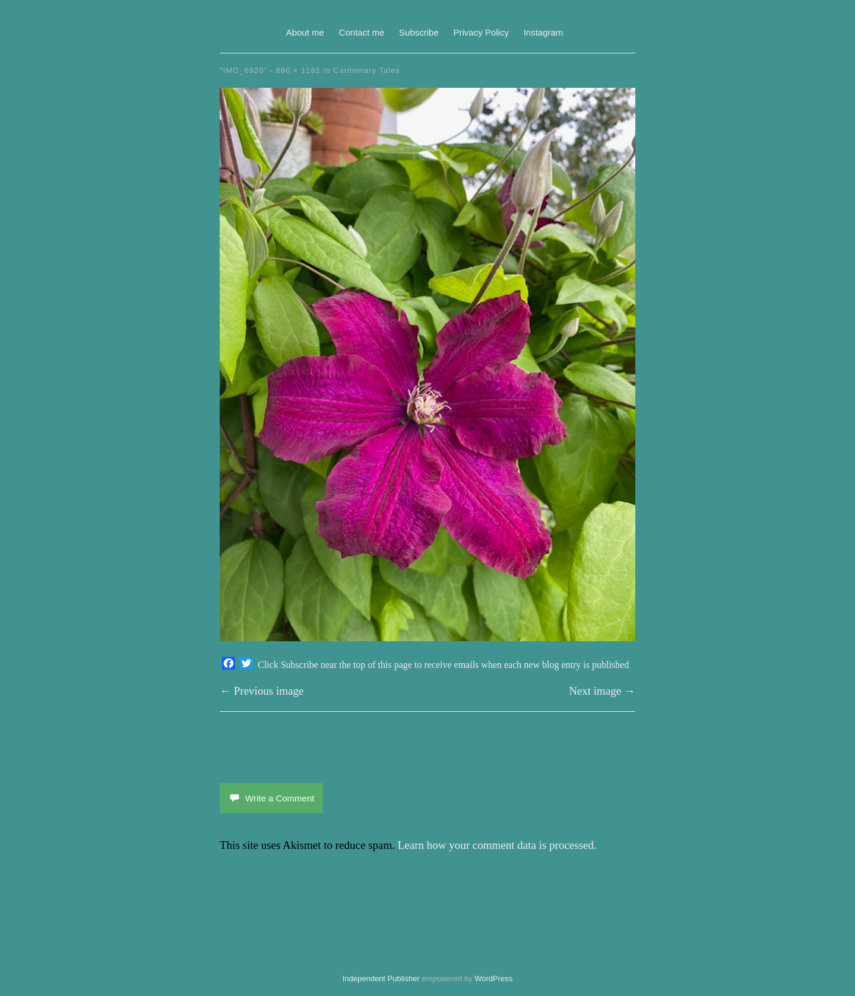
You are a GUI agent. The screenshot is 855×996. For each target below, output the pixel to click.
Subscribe (419, 32)
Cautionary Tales (366, 70)
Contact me (362, 32)
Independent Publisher (381, 978)
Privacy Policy (481, 32)
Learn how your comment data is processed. (497, 845)
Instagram (543, 32)
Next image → (602, 691)
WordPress (493, 978)
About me (305, 32)
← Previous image (261, 691)
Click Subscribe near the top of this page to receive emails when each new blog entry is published (443, 665)
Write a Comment (271, 798)
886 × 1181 (298, 70)
